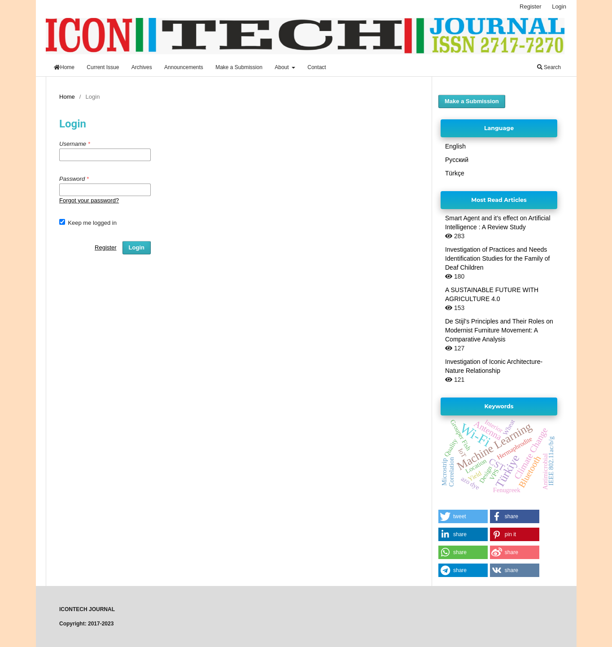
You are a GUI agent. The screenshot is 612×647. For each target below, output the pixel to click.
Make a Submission (238, 67)
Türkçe (454, 173)
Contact (316, 67)
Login (559, 6)
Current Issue (103, 67)
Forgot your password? (89, 200)
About (282, 67)
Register (530, 6)
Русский (456, 159)
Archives (141, 67)
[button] (463, 516)
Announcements (183, 67)
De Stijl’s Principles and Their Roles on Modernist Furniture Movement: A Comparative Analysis (499, 330)
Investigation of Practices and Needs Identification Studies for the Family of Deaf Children (497, 258)
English (455, 146)
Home (64, 67)
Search (549, 67)
